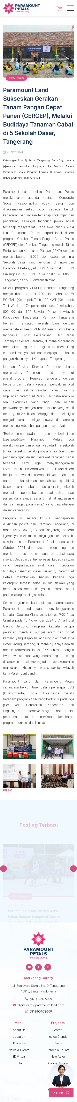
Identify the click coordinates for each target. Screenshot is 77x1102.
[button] (73, 868)
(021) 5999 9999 (38, 999)
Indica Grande (58, 1037)
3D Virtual (19, 1056)
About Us (19, 1030)
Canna (58, 1043)
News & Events (19, 1050)
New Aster (58, 1056)
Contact (19, 1063)
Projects (19, 1043)
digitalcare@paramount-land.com (38, 1005)
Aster (58, 1030)
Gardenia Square (58, 1050)
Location (19, 1037)
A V (61, 1092)
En (59, 8)
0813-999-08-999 (38, 1011)
